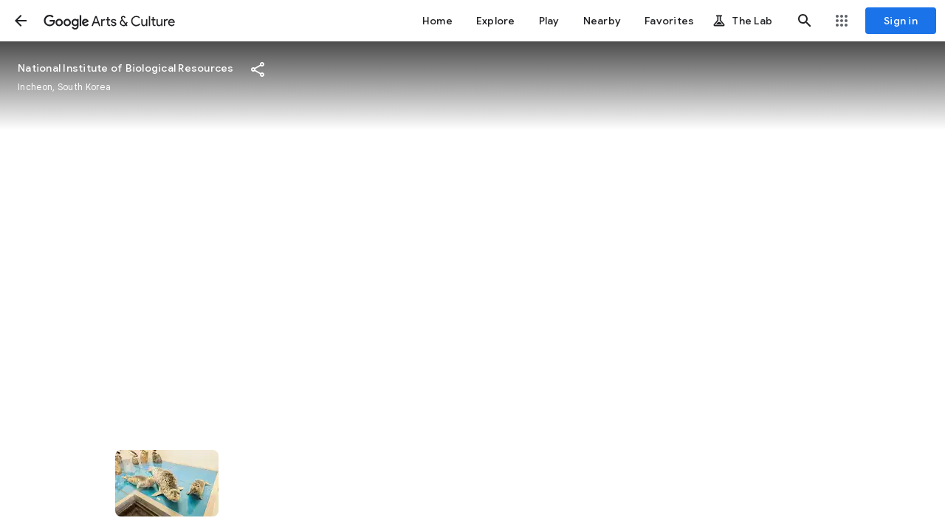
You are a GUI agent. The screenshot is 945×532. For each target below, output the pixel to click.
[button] (20, 20)
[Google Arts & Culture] (109, 20)
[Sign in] (900, 20)
